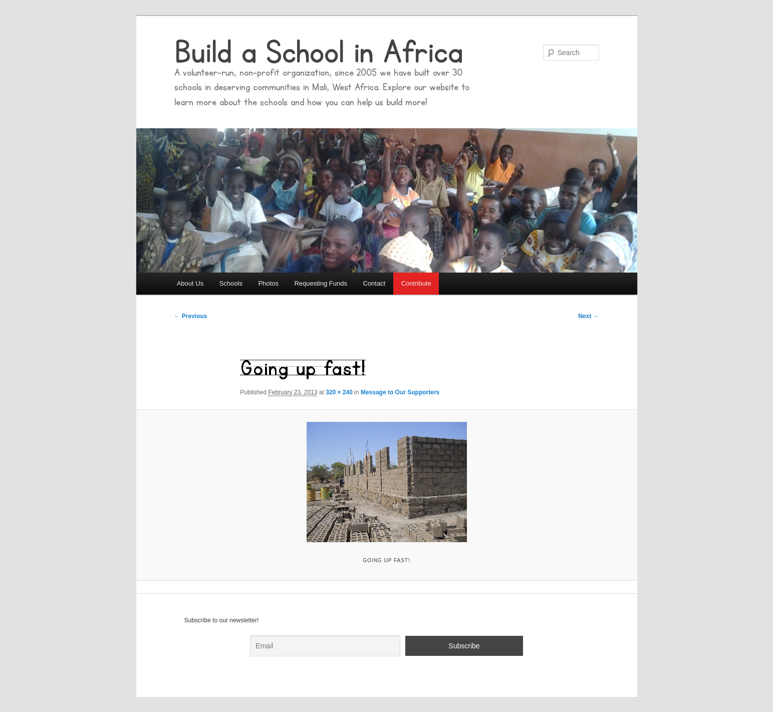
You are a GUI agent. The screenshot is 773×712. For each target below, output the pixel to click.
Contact (374, 283)
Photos (268, 283)
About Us (190, 283)
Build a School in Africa (318, 52)
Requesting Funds (320, 283)
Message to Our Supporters (400, 392)
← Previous (190, 316)
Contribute (416, 283)
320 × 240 (339, 392)
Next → (588, 316)
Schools (230, 283)
